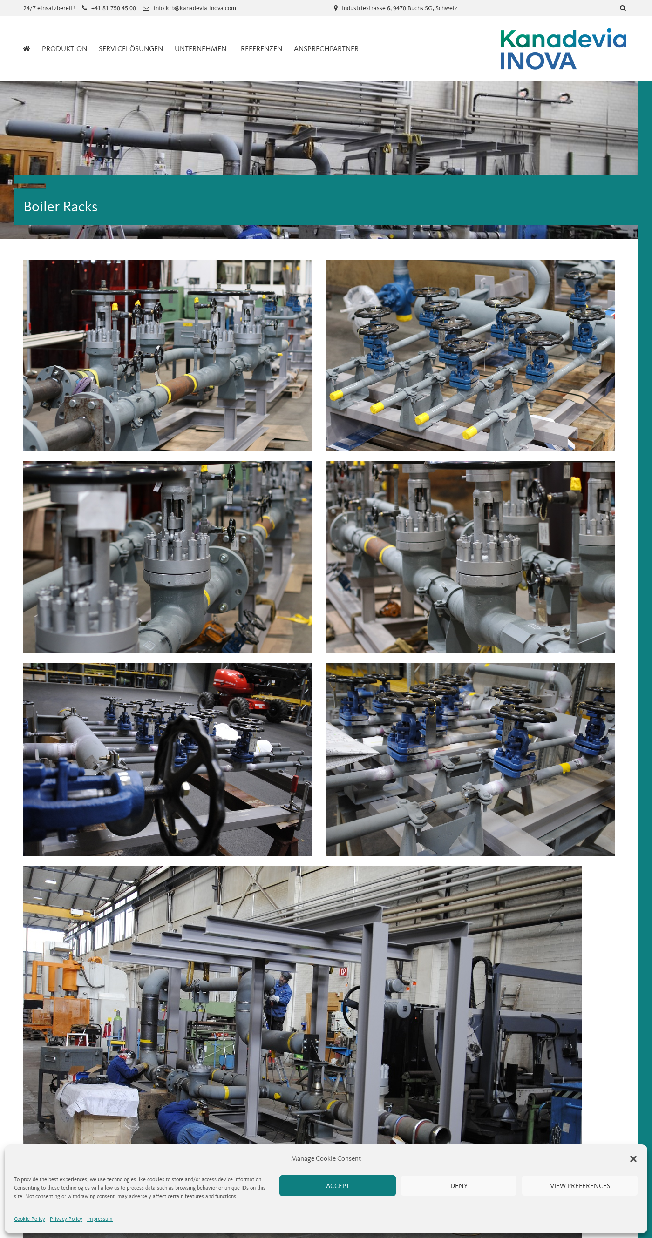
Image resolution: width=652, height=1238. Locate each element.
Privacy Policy (66, 1219)
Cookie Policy (29, 1219)
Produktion (64, 48)
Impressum (100, 1219)
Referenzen (261, 48)
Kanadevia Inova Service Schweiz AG (563, 49)
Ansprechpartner (326, 48)
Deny (459, 1186)
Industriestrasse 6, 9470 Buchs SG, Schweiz (399, 8)
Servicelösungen (131, 48)
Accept (337, 1186)
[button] (633, 1159)
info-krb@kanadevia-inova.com (195, 8)
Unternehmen (200, 48)
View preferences (580, 1186)
